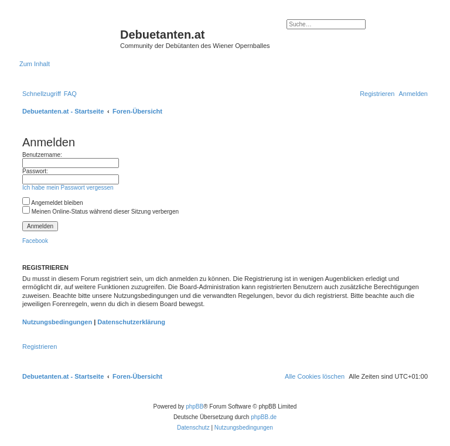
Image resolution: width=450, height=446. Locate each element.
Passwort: (35, 171)
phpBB (194, 406)
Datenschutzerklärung (131, 321)
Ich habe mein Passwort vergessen (68, 187)
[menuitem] (70, 93)
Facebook (35, 241)
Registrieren (39, 346)
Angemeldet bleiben (52, 203)
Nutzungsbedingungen (57, 321)
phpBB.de (264, 417)
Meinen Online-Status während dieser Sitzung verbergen (100, 211)
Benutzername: (42, 155)
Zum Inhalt (34, 63)
